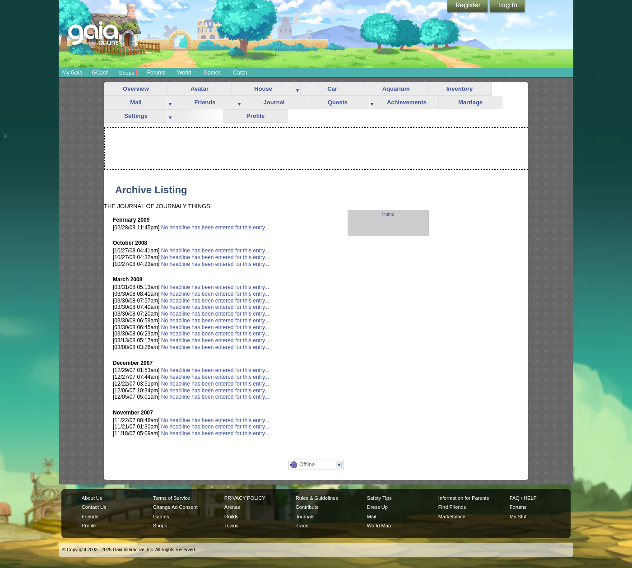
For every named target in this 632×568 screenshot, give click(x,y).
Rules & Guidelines (317, 498)
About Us (92, 498)
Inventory (459, 88)
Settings (135, 115)
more (297, 89)
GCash (100, 73)
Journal (274, 102)
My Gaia (72, 73)
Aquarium (396, 88)
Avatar (200, 88)
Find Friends (452, 507)
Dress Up (377, 507)
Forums (156, 73)
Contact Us (94, 507)
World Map (379, 525)
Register (468, 7)
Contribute (307, 507)
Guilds (231, 516)
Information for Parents (463, 498)
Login (507, 7)
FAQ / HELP (523, 498)
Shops (128, 72)
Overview (136, 88)
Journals (305, 516)
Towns (231, 525)
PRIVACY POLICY (244, 498)
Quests (338, 102)
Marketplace (451, 516)
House (263, 88)
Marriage (470, 102)
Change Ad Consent (175, 507)
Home (388, 214)
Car (332, 88)
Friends (205, 102)
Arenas (232, 507)
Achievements (407, 102)
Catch (240, 73)
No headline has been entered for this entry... (215, 227)
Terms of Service (171, 498)
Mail (135, 102)
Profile (255, 115)
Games (212, 73)
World (184, 73)
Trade (302, 525)
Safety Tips (379, 498)
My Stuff (519, 516)
